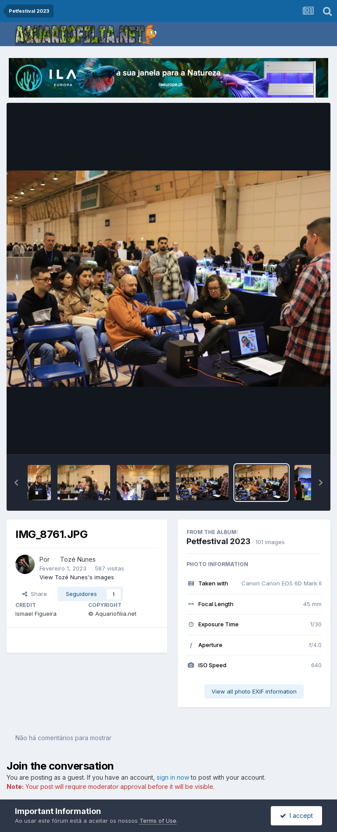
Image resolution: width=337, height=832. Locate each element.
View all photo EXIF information (254, 691)
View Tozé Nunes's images (76, 577)
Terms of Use (158, 820)
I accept (296, 815)
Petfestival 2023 (218, 541)
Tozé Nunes (78, 559)
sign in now (173, 777)
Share (34, 593)
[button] (16, 482)
